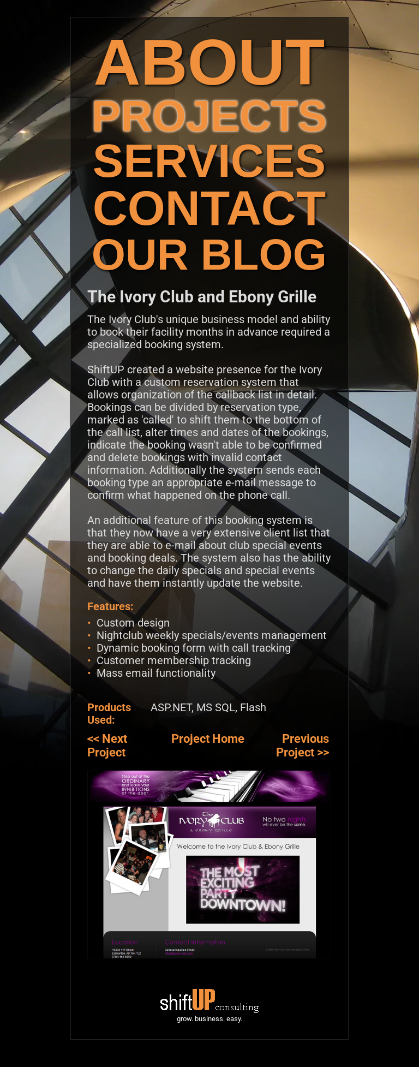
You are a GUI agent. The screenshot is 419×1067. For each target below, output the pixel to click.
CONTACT (209, 208)
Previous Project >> (302, 745)
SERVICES (209, 161)
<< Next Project (107, 745)
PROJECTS (209, 116)
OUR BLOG (209, 254)
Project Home (207, 739)
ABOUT (209, 62)
